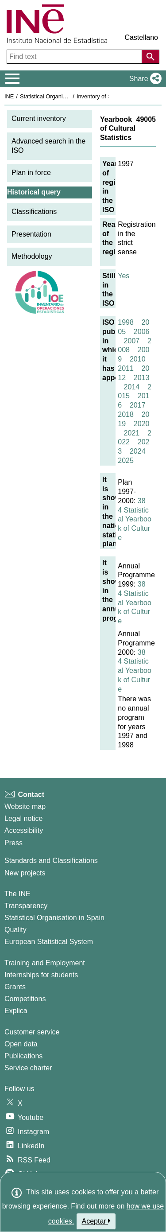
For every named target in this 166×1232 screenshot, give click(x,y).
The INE (17, 894)
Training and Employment (44, 963)
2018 (126, 414)
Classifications (34, 211)
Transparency (25, 905)
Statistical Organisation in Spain (60, 96)
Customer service (31, 1032)
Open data (21, 1044)
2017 (138, 405)
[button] (144, 79)
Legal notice (23, 818)
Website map (25, 806)
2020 (142, 424)
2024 (138, 451)
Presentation (31, 234)
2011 (126, 368)
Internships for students (41, 975)
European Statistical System (48, 941)
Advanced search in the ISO (48, 145)
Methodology (32, 256)
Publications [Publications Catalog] (23, 1056)
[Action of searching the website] (150, 57)
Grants (15, 987)
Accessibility (23, 830)
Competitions (25, 999)
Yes (123, 276)
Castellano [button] (141, 37)
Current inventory (39, 118)
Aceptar (96, 1221)
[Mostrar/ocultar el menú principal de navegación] (12, 79)
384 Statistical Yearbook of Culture (134, 519)
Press (13, 843)
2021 (132, 433)
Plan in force (31, 172)
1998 (126, 322)
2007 (132, 341)
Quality (15, 929)
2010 (138, 359)
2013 (142, 377)
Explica (15, 1010)
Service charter (28, 1068)
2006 (142, 331)
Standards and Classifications (51, 860)
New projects (24, 873)
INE (9, 96)
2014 (132, 387)
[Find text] (75, 57)
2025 (126, 460)
